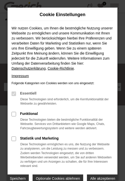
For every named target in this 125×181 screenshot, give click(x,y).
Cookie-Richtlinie (61, 68)
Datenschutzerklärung (29, 68)
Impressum (20, 76)
